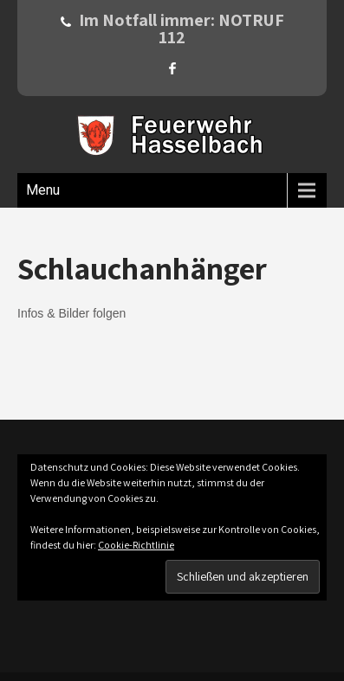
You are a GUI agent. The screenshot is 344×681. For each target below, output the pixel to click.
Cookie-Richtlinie (136, 544)
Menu (43, 190)
